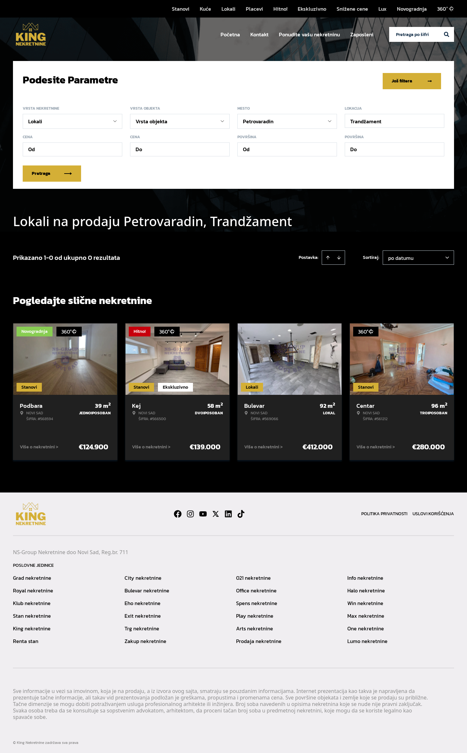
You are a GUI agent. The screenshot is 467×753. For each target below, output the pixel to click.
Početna (230, 34)
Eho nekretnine (143, 601)
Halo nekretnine (366, 588)
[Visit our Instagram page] (190, 512)
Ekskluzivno (312, 9)
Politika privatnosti (384, 511)
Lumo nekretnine (367, 639)
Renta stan (25, 639)
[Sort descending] (339, 255)
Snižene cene (352, 9)
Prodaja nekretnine (258, 639)
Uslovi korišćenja (433, 511)
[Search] (446, 34)
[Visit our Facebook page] (178, 512)
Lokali (228, 9)
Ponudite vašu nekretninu (309, 34)
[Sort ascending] (328, 255)
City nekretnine (143, 575)
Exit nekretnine (143, 613)
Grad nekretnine (32, 575)
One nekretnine (365, 626)
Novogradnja (412, 9)
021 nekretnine (253, 575)
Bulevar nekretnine (147, 588)
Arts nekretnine (254, 626)
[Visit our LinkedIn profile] (228, 512)
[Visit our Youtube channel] (203, 512)
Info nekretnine (365, 575)
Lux (382, 9)
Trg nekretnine (142, 626)
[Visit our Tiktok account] (241, 512)
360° (445, 9)
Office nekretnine (256, 588)
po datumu (400, 256)
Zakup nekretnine (145, 639)
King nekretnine (32, 626)
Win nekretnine (365, 601)
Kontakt (259, 34)
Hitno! (280, 9)
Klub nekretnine (32, 601)
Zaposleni (362, 34)
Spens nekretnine (256, 601)
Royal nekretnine (33, 588)
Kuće (205, 9)
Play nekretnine (254, 613)
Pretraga (52, 171)
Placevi (254, 9)
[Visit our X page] (216, 512)
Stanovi (180, 9)
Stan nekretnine (32, 613)
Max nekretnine (365, 613)
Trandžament (365, 119)
